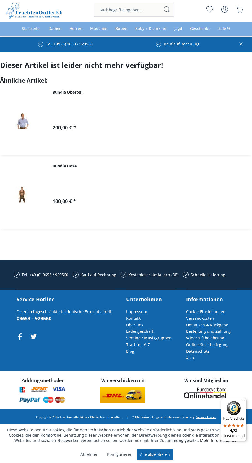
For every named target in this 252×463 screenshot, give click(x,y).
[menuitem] (134, 10)
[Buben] (121, 28)
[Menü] (243, 401)
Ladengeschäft (139, 331)
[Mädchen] (98, 28)
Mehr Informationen (219, 440)
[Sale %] (224, 28)
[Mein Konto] (225, 9)
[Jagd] (178, 28)
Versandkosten (200, 318)
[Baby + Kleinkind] (150, 28)
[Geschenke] (200, 28)
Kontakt (133, 318)
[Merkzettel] (210, 9)
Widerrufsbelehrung (205, 338)
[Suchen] (167, 10)
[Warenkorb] (239, 9)
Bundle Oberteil (67, 92)
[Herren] (76, 28)
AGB (190, 357)
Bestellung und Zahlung (208, 331)
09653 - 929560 (34, 318)
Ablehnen (89, 454)
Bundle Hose (65, 165)
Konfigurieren (120, 454)
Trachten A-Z (138, 344)
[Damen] (55, 28)
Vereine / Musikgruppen (149, 338)
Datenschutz (197, 351)
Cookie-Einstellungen (205, 311)
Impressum (136, 311)
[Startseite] (30, 28)
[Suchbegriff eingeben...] (134, 10)
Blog (130, 351)
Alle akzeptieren (155, 454)
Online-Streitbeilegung (207, 344)
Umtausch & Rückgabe (207, 325)
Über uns (134, 325)
